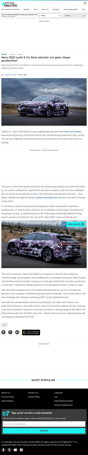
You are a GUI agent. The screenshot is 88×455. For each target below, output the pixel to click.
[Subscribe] (44, 424)
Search (85, 3)
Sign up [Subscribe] (44, 431)
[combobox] (40, 15)
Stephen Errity (10, 75)
